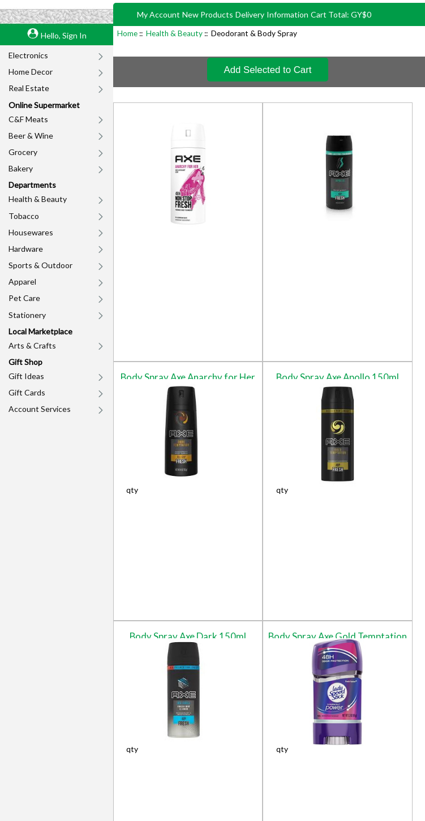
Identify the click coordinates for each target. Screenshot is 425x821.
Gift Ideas (26, 376)
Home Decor (30, 71)
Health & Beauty (37, 199)
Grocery (22, 152)
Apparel (22, 281)
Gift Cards (26, 392)
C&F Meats (28, 119)
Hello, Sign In (64, 35)
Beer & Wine (30, 135)
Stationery (27, 315)
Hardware (25, 248)
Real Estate (28, 88)
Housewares (30, 232)
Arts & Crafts (32, 345)
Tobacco (23, 216)
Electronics (28, 55)
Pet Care (24, 298)
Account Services (39, 409)
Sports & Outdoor (40, 265)
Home (127, 33)
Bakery (20, 168)
